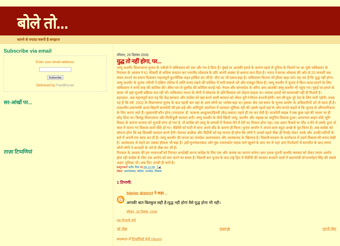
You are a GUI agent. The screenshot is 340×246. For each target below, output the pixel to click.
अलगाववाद (130, 171)
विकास (158, 171)
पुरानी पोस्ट (329, 229)
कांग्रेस (140, 171)
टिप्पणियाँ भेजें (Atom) (147, 239)
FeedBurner (65, 85)
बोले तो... (42, 23)
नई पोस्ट (122, 229)
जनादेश (149, 171)
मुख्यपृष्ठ (224, 229)
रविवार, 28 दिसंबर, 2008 (141, 211)
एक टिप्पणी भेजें (126, 220)
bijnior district (139, 193)
